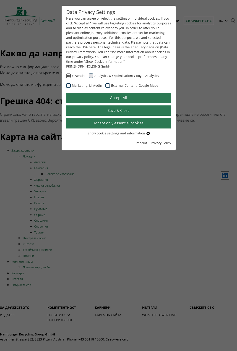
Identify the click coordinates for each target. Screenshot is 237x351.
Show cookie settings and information (118, 133)
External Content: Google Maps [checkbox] (134, 85)
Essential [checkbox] (79, 75)
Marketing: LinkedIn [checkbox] (87, 85)
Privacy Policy (161, 143)
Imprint (141, 143)
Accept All (118, 97)
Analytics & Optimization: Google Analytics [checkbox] (126, 75)
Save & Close (119, 110)
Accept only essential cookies (118, 123)
